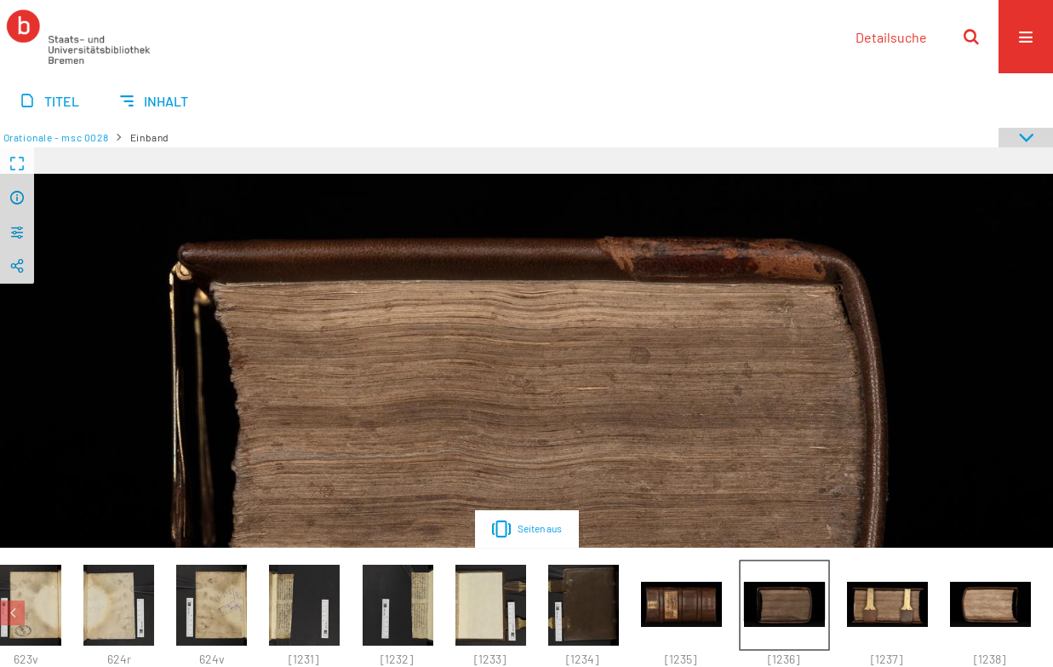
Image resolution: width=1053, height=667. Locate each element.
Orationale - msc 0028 (56, 137)
